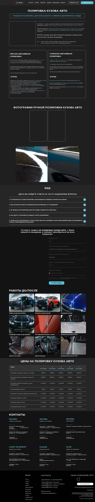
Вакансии (28, 491)
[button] (87, 2)
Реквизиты (90, 490)
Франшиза (28, 493)
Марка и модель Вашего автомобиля (61, 262)
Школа (27, 495)
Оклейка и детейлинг (45, 454)
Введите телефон (55, 270)
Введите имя (53, 238)
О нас (27, 479)
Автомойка (42, 453)
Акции (27, 485)
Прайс (27, 483)
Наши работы (29, 487)
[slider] (47, 324)
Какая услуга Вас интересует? (59, 254)
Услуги (27, 481)
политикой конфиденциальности (68, 277)
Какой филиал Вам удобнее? (59, 246)
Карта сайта (28, 499)
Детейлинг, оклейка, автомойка (74, 426)
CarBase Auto (29, 497)
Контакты (28, 489)
